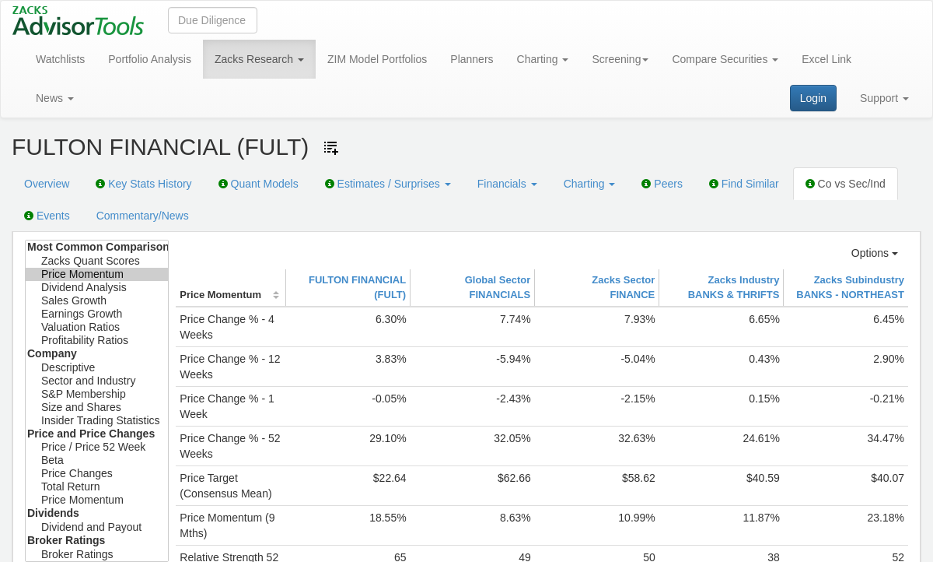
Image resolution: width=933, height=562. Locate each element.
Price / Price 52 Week (97, 447)
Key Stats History (143, 183)
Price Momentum (97, 274)
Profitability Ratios (97, 340)
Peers (661, 183)
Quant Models (258, 183)
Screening (620, 59)
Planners (471, 59)
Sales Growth (97, 300)
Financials (507, 183)
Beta (97, 460)
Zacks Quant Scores (97, 261)
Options (874, 253)
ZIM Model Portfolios (377, 59)
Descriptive (97, 367)
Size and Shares (97, 407)
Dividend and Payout (97, 527)
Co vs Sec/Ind (845, 183)
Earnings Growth (97, 314)
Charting (543, 59)
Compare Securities (725, 59)
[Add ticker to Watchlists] (331, 148)
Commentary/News (142, 215)
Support (884, 98)
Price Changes (97, 473)
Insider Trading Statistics (97, 420)
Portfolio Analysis (149, 59)
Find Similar (744, 183)
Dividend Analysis (97, 287)
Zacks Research (259, 59)
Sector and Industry (97, 381)
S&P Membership (97, 394)
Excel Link (826, 59)
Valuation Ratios (97, 327)
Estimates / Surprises (388, 183)
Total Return (97, 487)
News (55, 98)
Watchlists (60, 59)
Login (813, 98)
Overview (46, 183)
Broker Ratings (97, 554)
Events (47, 215)
